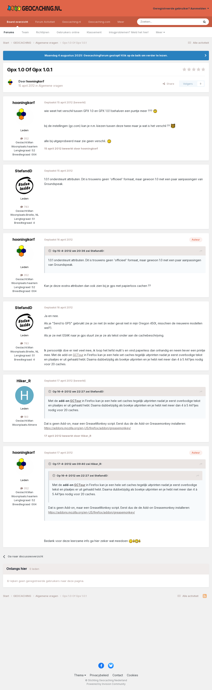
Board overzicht (17, 23)
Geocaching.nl (71, 21)
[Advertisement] (106, 632)
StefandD (23, 171)
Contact (117, 675)
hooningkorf (24, 102)
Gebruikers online (68, 32)
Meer (160, 32)
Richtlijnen (42, 32)
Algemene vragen (51, 85)
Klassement (94, 32)
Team (25, 32)
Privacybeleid (99, 675)
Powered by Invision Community (106, 683)
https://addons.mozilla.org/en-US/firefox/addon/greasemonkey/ (87, 428)
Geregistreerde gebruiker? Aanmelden (181, 8)
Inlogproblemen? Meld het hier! (129, 32)
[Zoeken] (156, 21)
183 (24, 416)
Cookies (132, 675)
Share (168, 83)
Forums (9, 32)
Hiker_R (24, 381)
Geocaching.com (99, 21)
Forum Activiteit (45, 21)
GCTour (78, 355)
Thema (80, 675)
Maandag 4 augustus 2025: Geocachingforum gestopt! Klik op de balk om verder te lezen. (106, 55)
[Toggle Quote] (50, 250)
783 (24, 206)
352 (24, 138)
